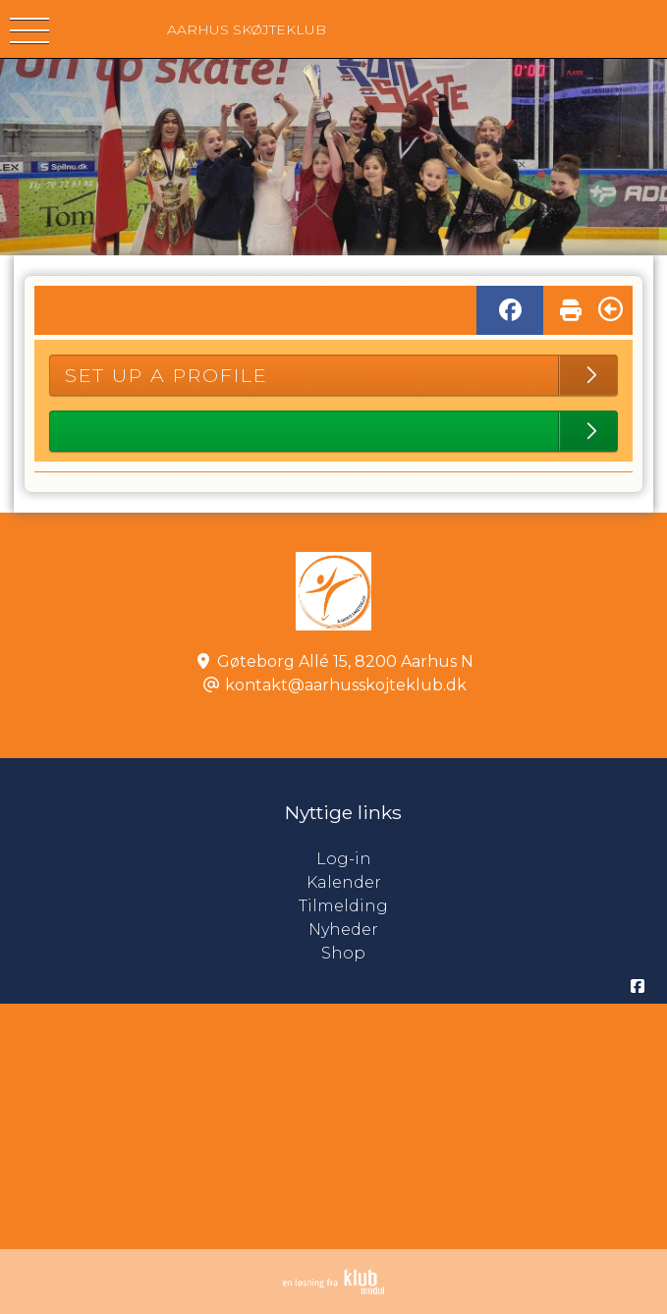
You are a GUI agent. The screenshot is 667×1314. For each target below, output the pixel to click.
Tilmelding (343, 906)
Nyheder (343, 929)
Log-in (492, 859)
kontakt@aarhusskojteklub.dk (346, 685)
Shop (343, 953)
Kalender (343, 882)
